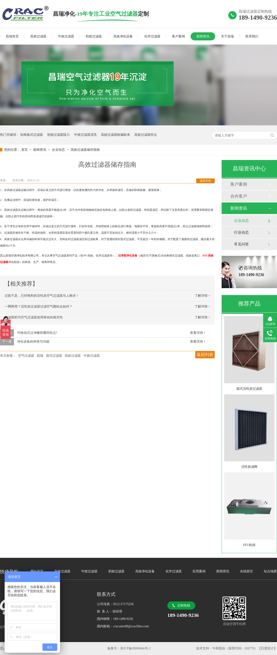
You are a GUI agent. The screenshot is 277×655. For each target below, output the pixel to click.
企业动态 (59, 149)
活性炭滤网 (249, 466)
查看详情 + (197, 333)
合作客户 (238, 196)
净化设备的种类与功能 (33, 341)
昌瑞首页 (12, 36)
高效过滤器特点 (145, 134)
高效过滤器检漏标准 (115, 134)
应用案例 (199, 571)
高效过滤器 (38, 36)
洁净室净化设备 (127, 255)
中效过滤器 (66, 36)
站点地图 (270, 571)
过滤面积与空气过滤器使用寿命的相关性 (34, 317)
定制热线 (183, 605)
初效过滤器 (94, 36)
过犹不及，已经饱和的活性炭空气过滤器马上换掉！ (42, 295)
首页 (25, 149)
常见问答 (241, 244)
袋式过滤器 (54, 355)
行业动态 (241, 232)
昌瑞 (40, 355)
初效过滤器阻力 (58, 134)
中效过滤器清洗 (85, 134)
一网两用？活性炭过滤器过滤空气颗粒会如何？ (38, 306)
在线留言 (246, 571)
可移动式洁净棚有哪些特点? (37, 333)
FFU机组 (249, 545)
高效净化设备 (123, 36)
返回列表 (205, 180)
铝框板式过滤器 (31, 134)
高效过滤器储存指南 (85, 149)
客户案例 (178, 36)
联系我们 (251, 36)
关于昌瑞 (227, 36)
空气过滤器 (26, 355)
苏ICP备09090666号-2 (135, 648)
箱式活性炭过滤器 (249, 388)
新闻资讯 (202, 36)
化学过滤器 (152, 36)
